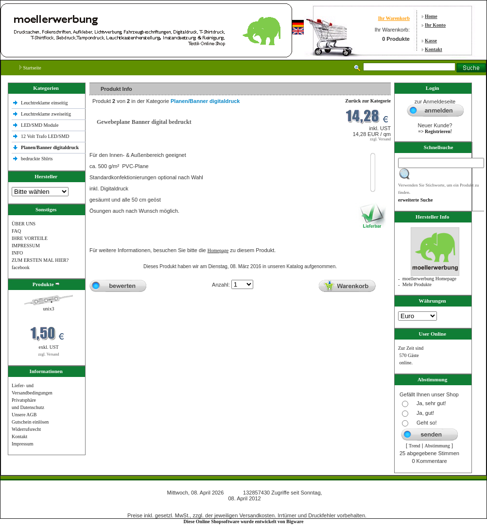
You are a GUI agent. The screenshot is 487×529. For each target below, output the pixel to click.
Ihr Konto (435, 25)
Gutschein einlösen (30, 422)
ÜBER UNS (23, 223)
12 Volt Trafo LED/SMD (45, 136)
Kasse (431, 40)
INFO (17, 253)
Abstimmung (437, 445)
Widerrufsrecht (26, 429)
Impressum (22, 443)
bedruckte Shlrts (36, 158)
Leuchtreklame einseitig (45, 102)
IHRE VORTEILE (30, 238)
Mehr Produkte (417, 284)
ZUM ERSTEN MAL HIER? (40, 260)
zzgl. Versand (48, 354)
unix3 (48, 308)
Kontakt (433, 49)
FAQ (16, 231)
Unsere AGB (24, 414)
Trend (414, 445)
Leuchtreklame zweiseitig (46, 114)
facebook (21, 267)
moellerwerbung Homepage (429, 278)
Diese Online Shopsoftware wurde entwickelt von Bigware (244, 521)
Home (431, 16)
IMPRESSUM (26, 245)
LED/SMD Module (40, 125)
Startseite (30, 67)
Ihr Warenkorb (394, 18)
